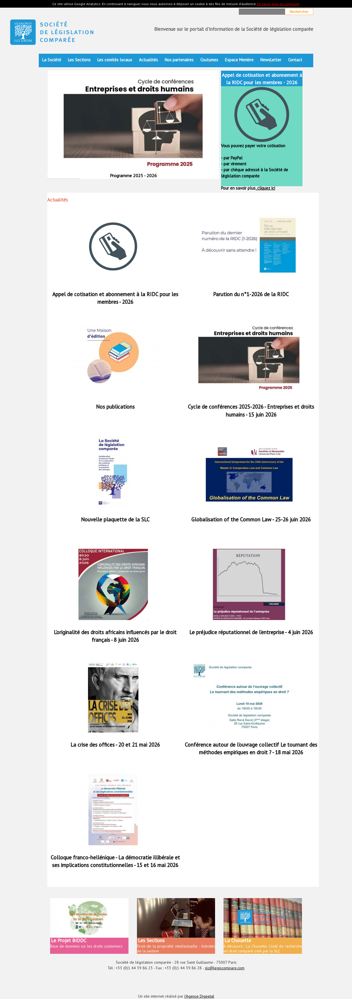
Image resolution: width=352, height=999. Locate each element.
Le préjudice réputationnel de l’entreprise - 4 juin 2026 (251, 632)
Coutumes (209, 61)
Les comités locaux (114, 61)
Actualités (148, 61)
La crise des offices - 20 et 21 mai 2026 (115, 744)
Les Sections (79, 61)
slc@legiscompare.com (224, 967)
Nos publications (115, 406)
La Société (51, 61)
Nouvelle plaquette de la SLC (115, 519)
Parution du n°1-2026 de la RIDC (251, 294)
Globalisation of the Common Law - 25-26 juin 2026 (251, 519)
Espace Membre (239, 61)
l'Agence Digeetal (199, 996)
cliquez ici (265, 188)
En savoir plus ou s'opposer (278, 4)
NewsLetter (270, 61)
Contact (295, 61)
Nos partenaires (179, 59)
